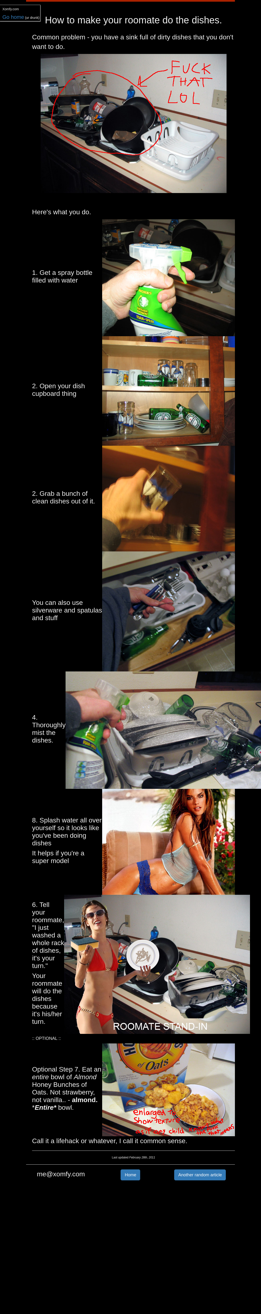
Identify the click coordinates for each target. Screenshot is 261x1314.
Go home (13, 17)
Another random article (200, 1175)
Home (130, 1175)
